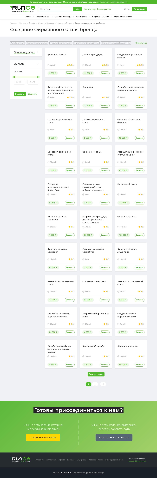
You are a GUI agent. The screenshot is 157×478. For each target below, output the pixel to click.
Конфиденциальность (114, 460)
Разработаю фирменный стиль (60, 282)
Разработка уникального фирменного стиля (130, 88)
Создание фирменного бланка (129, 56)
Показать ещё (141, 43)
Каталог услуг (90, 9)
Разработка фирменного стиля (95, 315)
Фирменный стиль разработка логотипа (116, 43)
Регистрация (139, 9)
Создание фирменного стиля (61, 43)
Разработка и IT (43, 17)
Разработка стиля (17, 43)
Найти (77, 9)
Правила (70, 460)
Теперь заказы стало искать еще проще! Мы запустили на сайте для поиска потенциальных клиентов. (78, 2)
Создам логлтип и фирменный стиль (126, 315)
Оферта (62, 460)
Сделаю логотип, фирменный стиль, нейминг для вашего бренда (93, 188)
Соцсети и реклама (100, 17)
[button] (26, 52)
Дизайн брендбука (92, 55)
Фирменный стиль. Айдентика (127, 250)
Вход (126, 9)
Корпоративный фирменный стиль (86, 43)
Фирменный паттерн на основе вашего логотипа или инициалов (60, 90)
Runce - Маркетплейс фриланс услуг (22, 9)
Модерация (81, 460)
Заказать (69, 73)
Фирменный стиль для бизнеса (129, 121)
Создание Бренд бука (94, 281)
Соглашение (51, 460)
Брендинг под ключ (127, 346)
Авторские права (96, 460)
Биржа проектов (104, 9)
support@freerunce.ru (137, 461)
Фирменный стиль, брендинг (57, 250)
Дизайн (28, 17)
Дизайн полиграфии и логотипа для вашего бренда (59, 349)
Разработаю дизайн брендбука (93, 250)
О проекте (40, 460)
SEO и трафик (81, 17)
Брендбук (87, 87)
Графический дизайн (93, 346)
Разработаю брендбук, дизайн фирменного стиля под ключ (94, 219)
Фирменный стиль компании (37, 43)
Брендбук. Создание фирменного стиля (58, 315)
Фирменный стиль (57, 55)
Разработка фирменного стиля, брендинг (130, 153)
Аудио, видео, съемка (123, 17)
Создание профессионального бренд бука (58, 187)
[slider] (14, 77)
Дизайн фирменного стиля (93, 121)
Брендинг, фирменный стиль (59, 153)
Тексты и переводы (63, 17)
